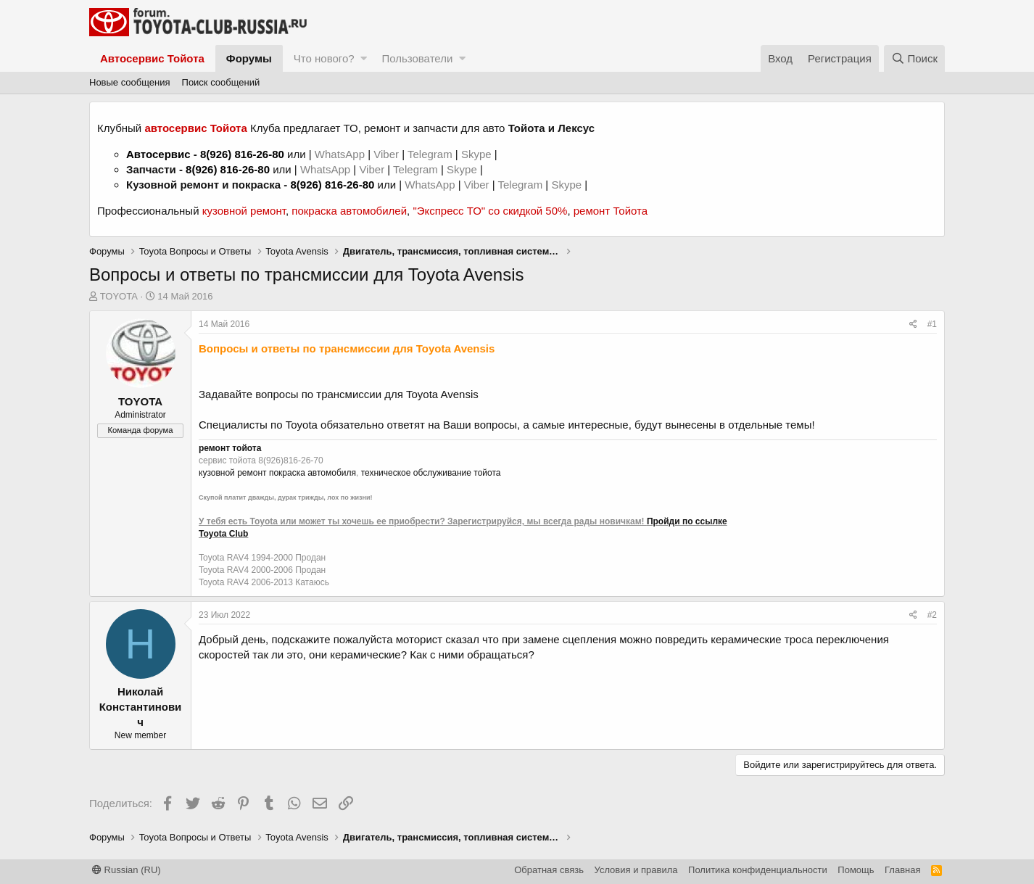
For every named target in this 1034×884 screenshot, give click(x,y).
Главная (902, 869)
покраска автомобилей (349, 211)
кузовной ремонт (244, 211)
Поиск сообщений (221, 82)
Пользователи (416, 58)
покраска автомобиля (312, 473)
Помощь (855, 869)
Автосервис (158, 154)
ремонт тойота (230, 448)
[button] (364, 58)
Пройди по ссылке (687, 521)
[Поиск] (914, 58)
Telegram (431, 154)
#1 (932, 324)
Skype (478, 154)
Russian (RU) (126, 869)
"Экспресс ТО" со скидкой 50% (490, 211)
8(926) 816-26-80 (242, 154)
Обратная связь (549, 869)
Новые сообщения (129, 82)
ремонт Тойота (611, 211)
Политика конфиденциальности (757, 869)
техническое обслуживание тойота (431, 473)
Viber (386, 154)
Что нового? (324, 58)
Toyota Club (223, 534)
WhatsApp (341, 154)
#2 (932, 615)
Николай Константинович (140, 706)
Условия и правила (636, 869)
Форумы (249, 58)
